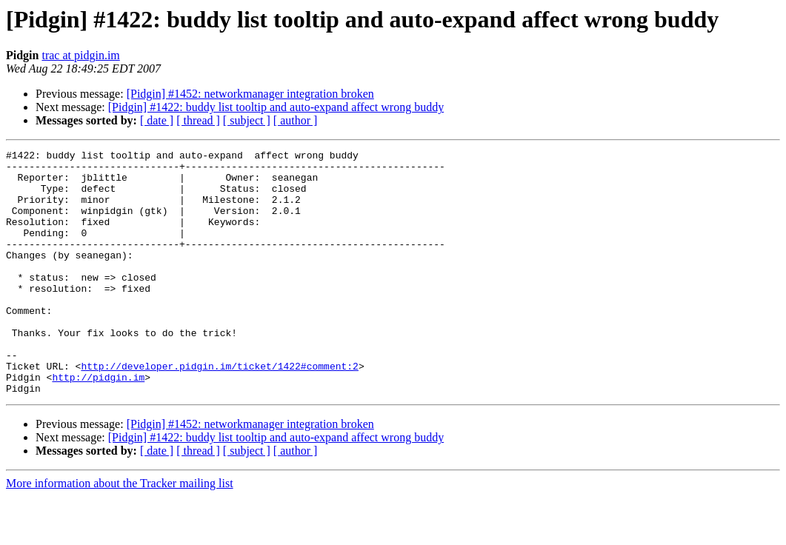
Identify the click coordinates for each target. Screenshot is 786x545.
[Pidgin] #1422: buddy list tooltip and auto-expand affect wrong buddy (276, 107)
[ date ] (156, 120)
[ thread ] (198, 120)
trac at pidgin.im (80, 55)
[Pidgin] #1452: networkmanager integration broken (250, 93)
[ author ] (295, 120)
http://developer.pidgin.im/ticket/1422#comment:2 (219, 410)
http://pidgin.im (98, 423)
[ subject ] (246, 120)
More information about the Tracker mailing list (119, 532)
